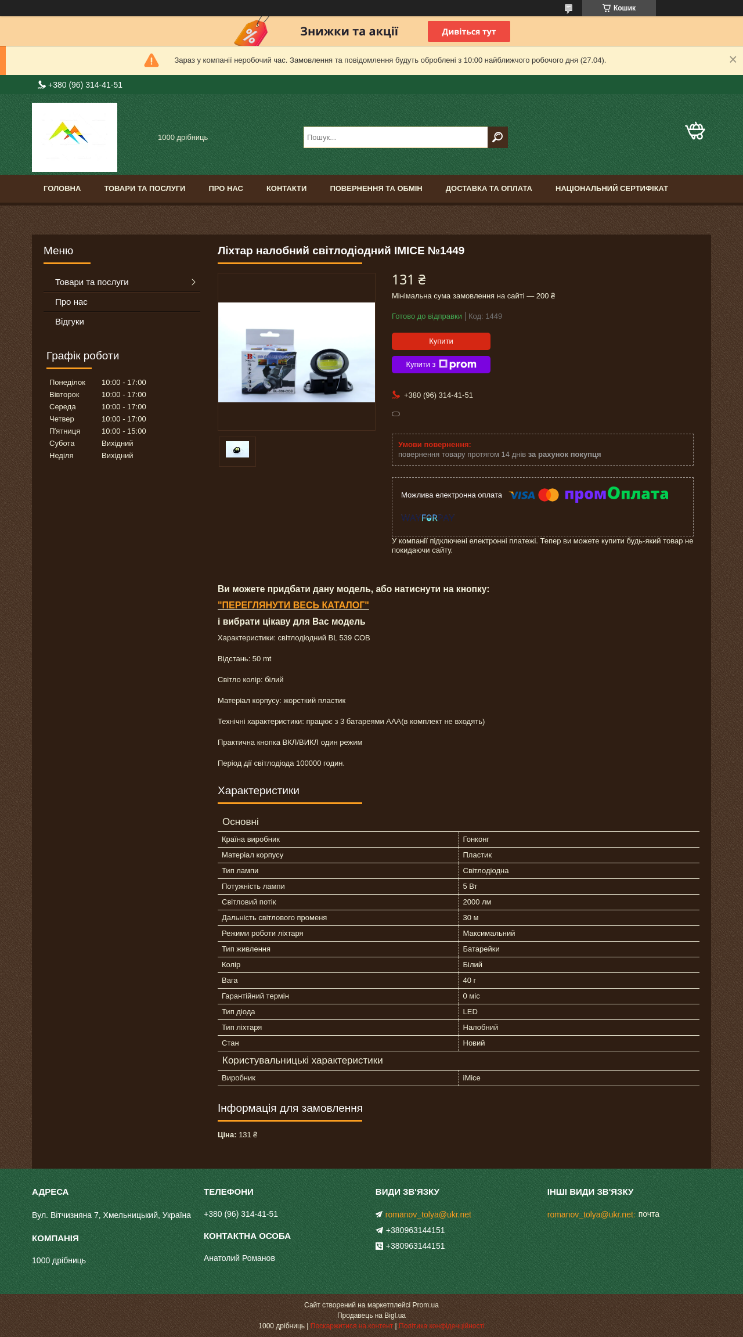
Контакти (286, 188)
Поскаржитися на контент (352, 1326)
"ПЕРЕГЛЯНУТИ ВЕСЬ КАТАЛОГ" (293, 605)
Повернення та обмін (376, 188)
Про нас (225, 188)
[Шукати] (498, 137)
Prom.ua (426, 1305)
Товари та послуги (144, 188)
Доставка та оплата (489, 188)
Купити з (441, 364)
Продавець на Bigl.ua (371, 1315)
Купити (441, 341)
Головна (62, 188)
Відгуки (69, 321)
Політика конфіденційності (442, 1326)
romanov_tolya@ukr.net (428, 1214)
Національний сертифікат (612, 188)
